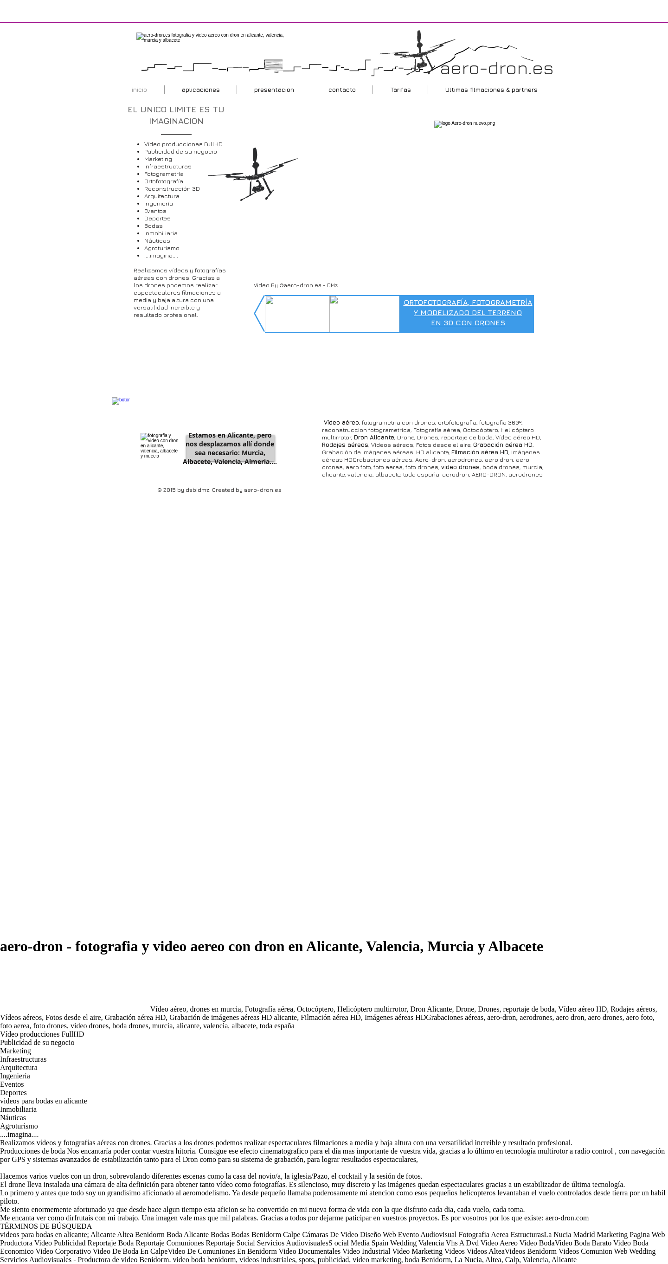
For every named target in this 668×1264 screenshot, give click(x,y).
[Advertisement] (74, 988)
